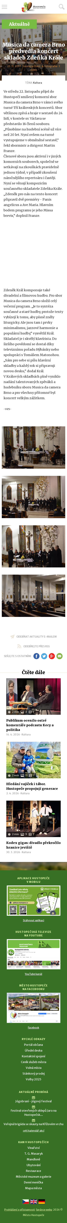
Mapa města (33, 1188)
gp (52, 656)
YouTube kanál (33, 974)
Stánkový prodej (34, 1073)
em (59, 656)
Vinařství (34, 1148)
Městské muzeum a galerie (33, 1176)
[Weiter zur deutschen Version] (41, 1201)
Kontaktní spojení (33, 1056)
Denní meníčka (33, 1182)
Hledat (61, 6)
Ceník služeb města (33, 1062)
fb (36, 656)
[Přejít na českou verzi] (25, 1201)
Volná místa (33, 1068)
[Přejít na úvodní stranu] (34, 7)
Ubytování (34, 1165)
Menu (4, 7)
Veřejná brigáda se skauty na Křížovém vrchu (33, 1124)
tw (44, 656)
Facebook (33, 1027)
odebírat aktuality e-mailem (36, 636)
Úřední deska (33, 1050)
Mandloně (33, 1159)
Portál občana (33, 1045)
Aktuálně (19, 24)
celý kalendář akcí (33, 1130)
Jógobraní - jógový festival (33, 1101)
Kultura (37, 82)
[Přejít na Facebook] (33, 1008)
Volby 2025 (33, 1079)
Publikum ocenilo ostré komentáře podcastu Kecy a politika (30, 725)
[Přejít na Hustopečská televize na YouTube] (33, 954)
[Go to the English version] (33, 1201)
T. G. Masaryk (33, 1153)
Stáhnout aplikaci (33, 920)
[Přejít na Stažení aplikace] (33, 900)
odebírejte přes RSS (36, 646)
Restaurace (33, 1171)
